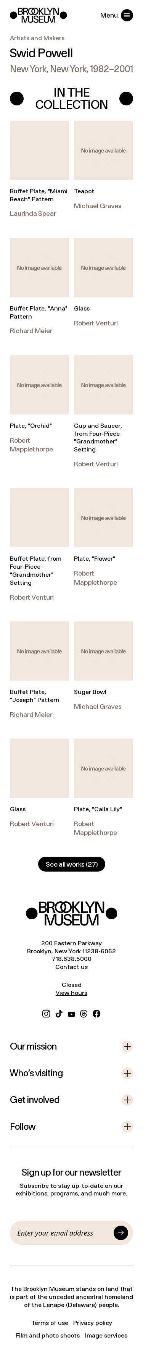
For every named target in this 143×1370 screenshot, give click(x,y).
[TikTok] (59, 1012)
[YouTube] (71, 1012)
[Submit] (121, 1233)
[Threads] (84, 1012)
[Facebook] (96, 1012)
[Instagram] (46, 1012)
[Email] (64, 1233)
